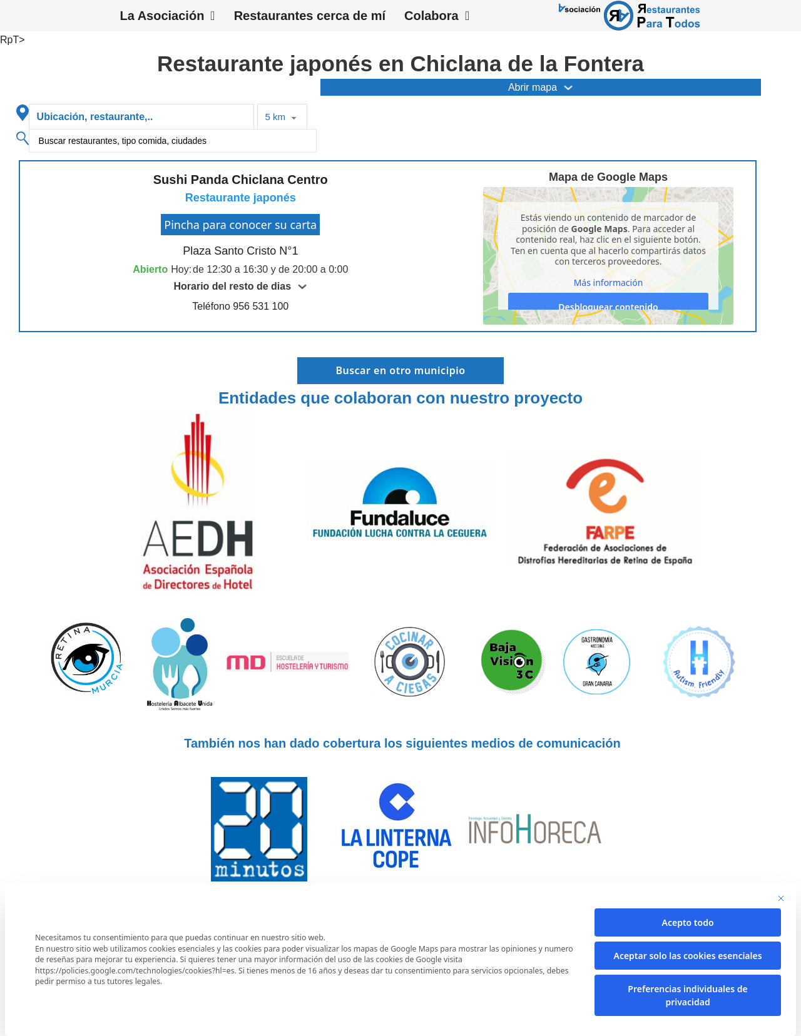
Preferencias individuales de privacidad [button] (687, 995)
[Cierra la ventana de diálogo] (781, 898)
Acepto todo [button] (688, 922)
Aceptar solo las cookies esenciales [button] (687, 956)
